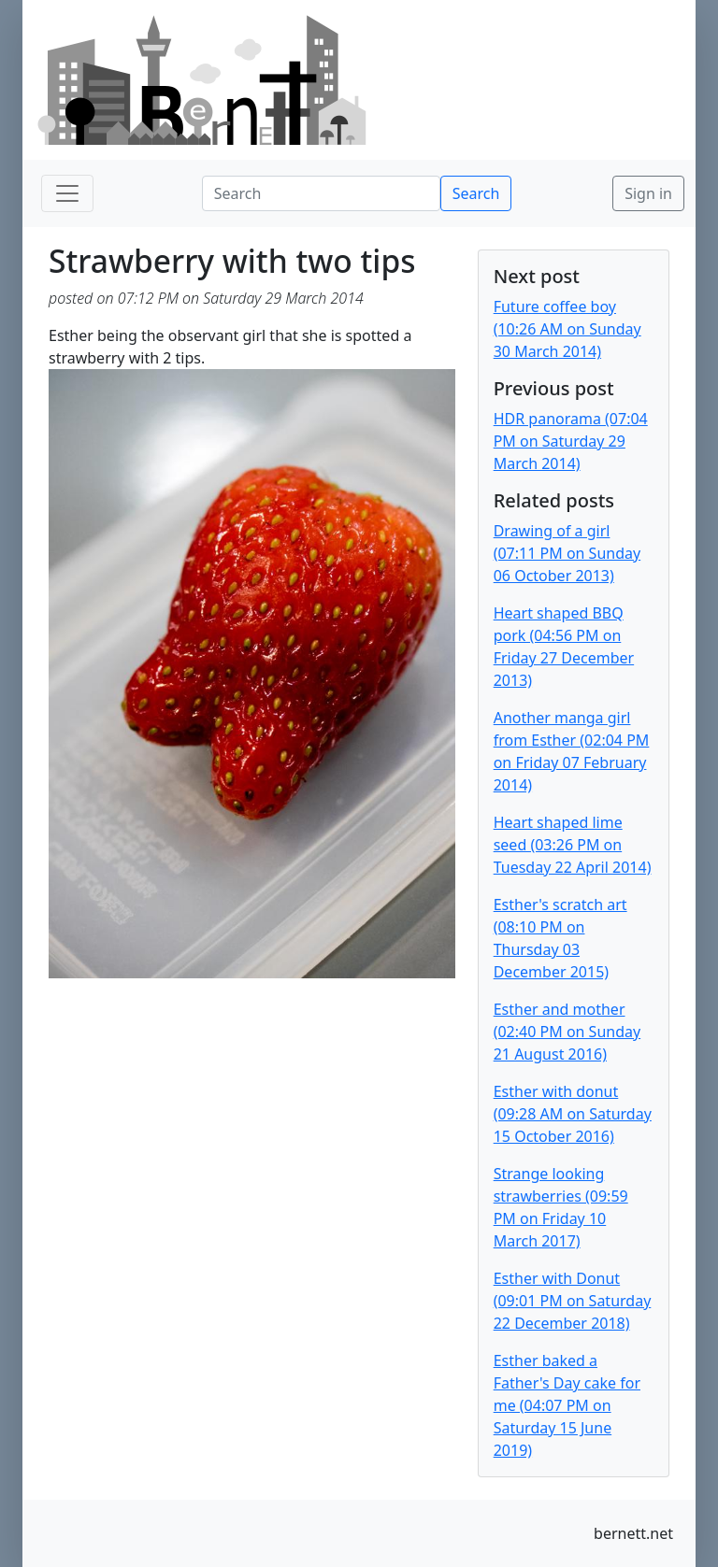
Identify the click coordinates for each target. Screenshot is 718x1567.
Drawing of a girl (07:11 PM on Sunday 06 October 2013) (567, 553)
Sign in (648, 193)
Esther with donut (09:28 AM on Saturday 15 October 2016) (573, 1114)
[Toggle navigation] (67, 193)
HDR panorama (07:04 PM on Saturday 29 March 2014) (571, 441)
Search (476, 193)
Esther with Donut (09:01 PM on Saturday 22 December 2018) (573, 1300)
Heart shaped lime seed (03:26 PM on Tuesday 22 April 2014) (573, 844)
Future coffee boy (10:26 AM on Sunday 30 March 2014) (567, 329)
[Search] (321, 193)
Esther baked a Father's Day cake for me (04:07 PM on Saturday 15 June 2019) (567, 1405)
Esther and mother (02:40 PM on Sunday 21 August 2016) (567, 1031)
